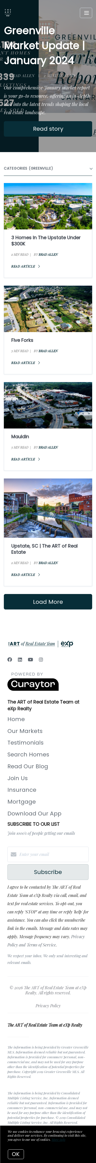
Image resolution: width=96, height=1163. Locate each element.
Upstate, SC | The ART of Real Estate (44, 549)
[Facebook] (9, 659)
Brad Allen (48, 254)
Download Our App (34, 814)
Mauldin (20, 436)
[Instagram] (41, 659)
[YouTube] (30, 659)
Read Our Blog (27, 766)
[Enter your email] (53, 854)
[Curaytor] (33, 689)
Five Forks (22, 340)
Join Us (17, 778)
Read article (25, 266)
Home (16, 719)
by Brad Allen (19, 75)
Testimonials (25, 743)
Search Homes (28, 754)
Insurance (21, 790)
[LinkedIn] (20, 659)
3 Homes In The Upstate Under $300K (46, 240)
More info (58, 1139)
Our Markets (24, 731)
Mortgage (21, 802)
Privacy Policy (48, 1005)
